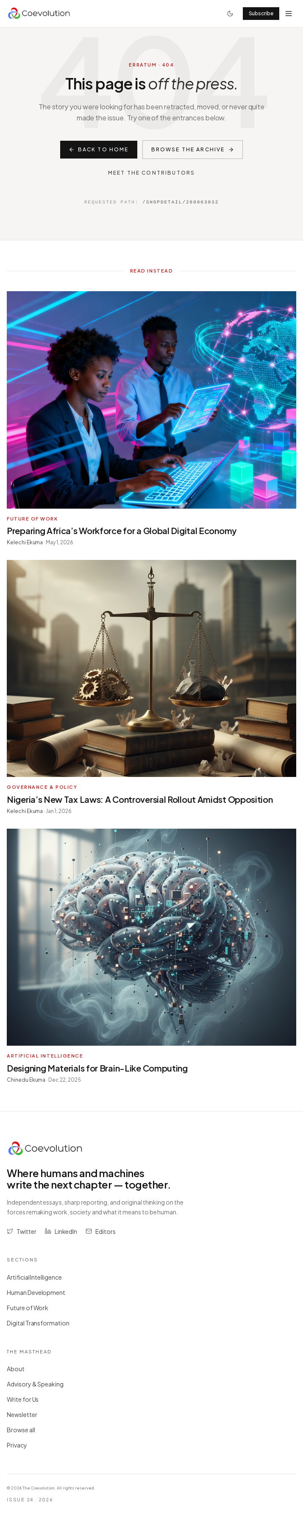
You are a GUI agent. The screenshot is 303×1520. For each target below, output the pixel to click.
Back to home (99, 149)
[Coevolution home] (39, 13)
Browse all (24, 1430)
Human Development (39, 1292)
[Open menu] (288, 13)
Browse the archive (192, 149)
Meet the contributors (151, 173)
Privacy (20, 1445)
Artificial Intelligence (37, 1277)
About (19, 1368)
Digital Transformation (41, 1323)
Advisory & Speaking (38, 1384)
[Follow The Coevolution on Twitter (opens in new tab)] (21, 1231)
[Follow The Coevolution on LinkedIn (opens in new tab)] (61, 1231)
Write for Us (25, 1399)
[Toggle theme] (230, 13)
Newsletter (25, 1414)
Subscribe (261, 13)
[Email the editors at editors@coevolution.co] (101, 1231)
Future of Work (30, 1307)
